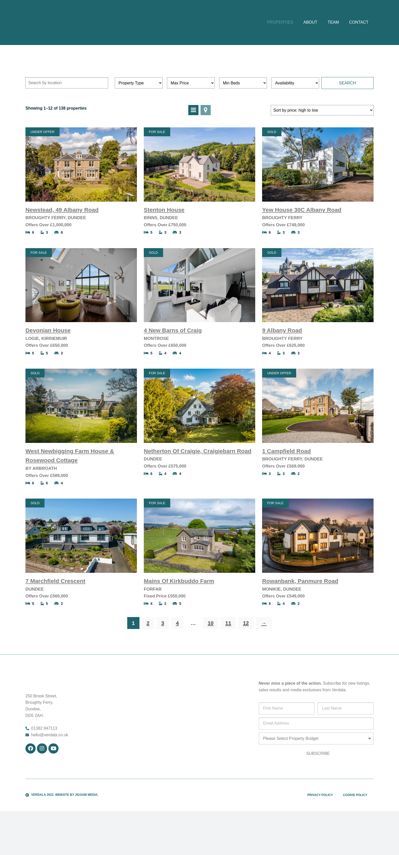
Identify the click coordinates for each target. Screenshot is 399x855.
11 (228, 657)
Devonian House (47, 364)
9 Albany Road (282, 364)
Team (333, 39)
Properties (280, 39)
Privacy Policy (320, 829)
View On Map (206, 144)
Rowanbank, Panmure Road (300, 614)
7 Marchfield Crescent (55, 614)
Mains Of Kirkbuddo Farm (179, 614)
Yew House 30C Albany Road (301, 243)
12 (246, 657)
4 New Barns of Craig (173, 364)
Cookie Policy (355, 829)
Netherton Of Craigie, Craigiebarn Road (197, 485)
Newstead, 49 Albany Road (61, 243)
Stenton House (164, 243)
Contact (358, 39)
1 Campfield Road (286, 485)
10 (210, 657)
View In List (193, 144)
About (310, 39)
